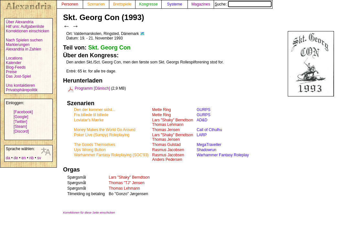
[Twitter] (20, 121)
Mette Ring (161, 109)
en (23, 158)
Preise (11, 72)
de (16, 158)
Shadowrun (206, 150)
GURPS (203, 109)
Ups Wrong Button (90, 150)
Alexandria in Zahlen (23, 49)
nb (31, 158)
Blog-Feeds (16, 67)
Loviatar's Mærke (89, 120)
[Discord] (21, 131)
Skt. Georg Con (109, 47)
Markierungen (17, 44)
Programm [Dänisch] (92, 88)
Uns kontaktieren (20, 85)
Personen (69, 4)
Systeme (174, 4)
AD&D (202, 120)
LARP (202, 135)
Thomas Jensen (166, 130)
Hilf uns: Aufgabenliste (25, 26)
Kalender (13, 63)
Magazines (200, 4)
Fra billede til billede (91, 115)
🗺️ (142, 33)
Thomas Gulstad (166, 144)
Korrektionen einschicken (27, 31)
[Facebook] (23, 112)
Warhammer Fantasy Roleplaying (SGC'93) (111, 155)
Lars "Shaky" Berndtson (172, 120)
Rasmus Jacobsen (168, 150)
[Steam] (20, 126)
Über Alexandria (19, 22)
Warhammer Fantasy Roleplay (223, 155)
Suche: (243, 4)
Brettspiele (122, 4)
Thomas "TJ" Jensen (127, 183)
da (8, 158)
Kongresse (148, 4)
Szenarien (96, 4)
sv (39, 158)
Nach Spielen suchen (24, 40)
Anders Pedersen (167, 159)
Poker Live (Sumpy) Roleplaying (101, 135)
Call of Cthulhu (209, 130)
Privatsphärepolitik (22, 90)
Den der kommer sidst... (94, 109)
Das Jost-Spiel (18, 76)
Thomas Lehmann (168, 124)
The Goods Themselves (94, 144)
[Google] (21, 117)
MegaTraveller (209, 144)
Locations (14, 58)
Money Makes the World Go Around (104, 130)
